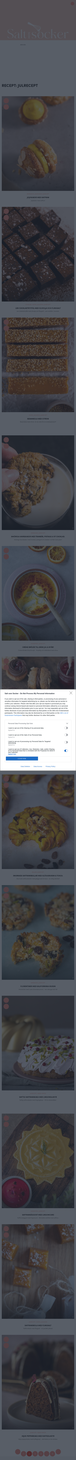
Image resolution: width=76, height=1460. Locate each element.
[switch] (66, 728)
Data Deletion (25, 766)
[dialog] (38, 730)
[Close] (72, 694)
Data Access (38, 766)
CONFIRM (22, 758)
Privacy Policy (50, 766)
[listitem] (38, 723)
